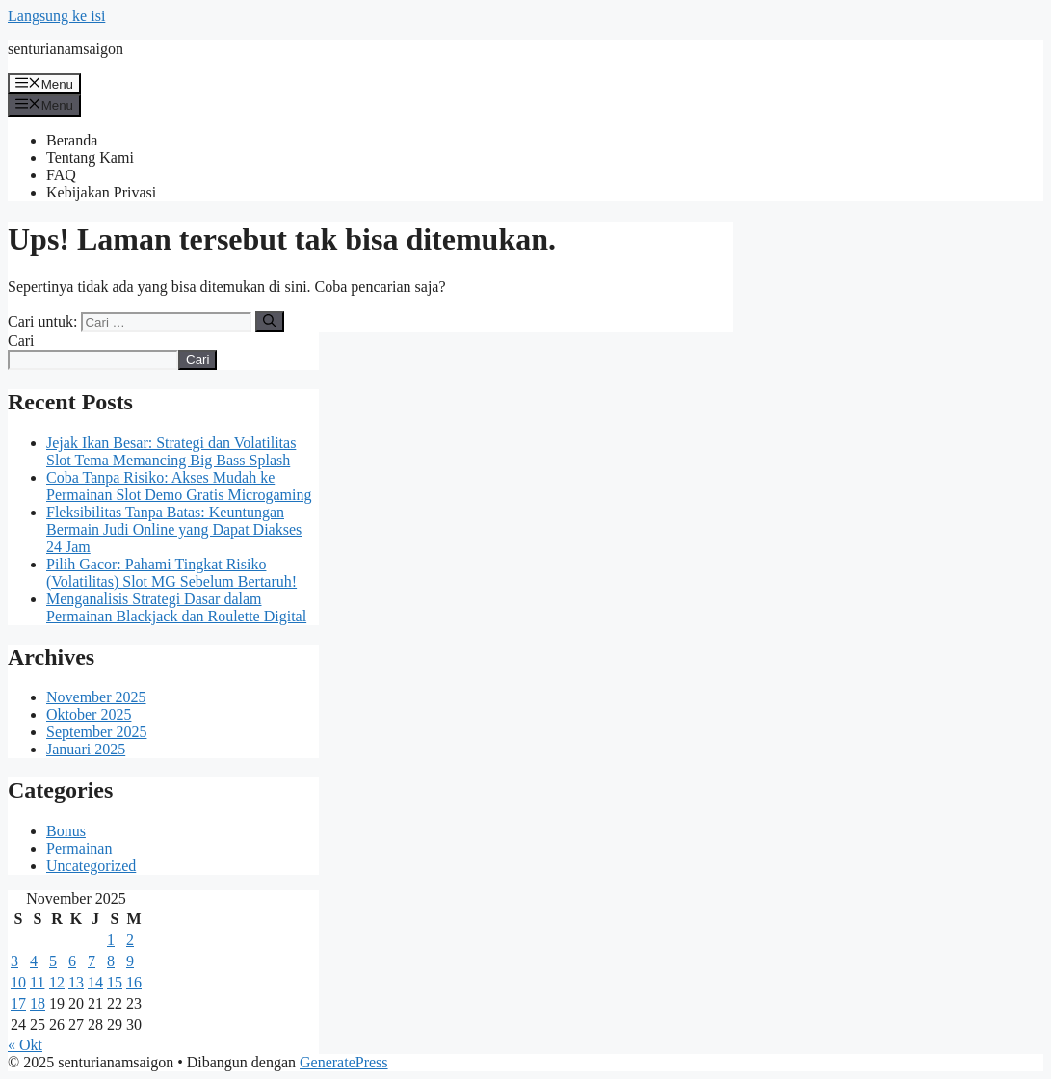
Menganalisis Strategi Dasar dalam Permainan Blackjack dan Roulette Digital (176, 607)
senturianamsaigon (65, 48)
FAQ (61, 175)
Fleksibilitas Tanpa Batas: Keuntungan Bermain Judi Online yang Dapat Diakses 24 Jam (174, 529)
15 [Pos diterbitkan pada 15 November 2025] (114, 982)
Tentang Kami (90, 157)
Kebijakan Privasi (101, 192)
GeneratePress (344, 1062)
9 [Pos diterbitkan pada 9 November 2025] (130, 961)
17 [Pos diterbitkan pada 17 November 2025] (18, 1003)
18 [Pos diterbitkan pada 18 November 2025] (37, 1003)
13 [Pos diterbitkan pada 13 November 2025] (76, 982)
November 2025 (96, 697)
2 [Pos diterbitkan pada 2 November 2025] (130, 940)
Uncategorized (91, 865)
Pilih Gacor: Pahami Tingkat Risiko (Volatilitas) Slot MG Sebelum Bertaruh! (171, 573)
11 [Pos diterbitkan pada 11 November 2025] (37, 982)
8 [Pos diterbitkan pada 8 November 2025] (111, 961)
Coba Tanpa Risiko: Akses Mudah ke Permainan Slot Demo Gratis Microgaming (179, 486)
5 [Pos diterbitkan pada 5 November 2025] (53, 961)
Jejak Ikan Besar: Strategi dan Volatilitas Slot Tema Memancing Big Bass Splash (171, 451)
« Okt (25, 1045)
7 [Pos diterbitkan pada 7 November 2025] (91, 961)
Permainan (79, 848)
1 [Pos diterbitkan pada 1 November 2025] (111, 940)
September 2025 (96, 732)
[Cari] (269, 321)
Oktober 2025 (88, 714)
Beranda (71, 140)
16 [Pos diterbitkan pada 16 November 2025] (134, 982)
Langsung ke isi (56, 16)
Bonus (66, 831)
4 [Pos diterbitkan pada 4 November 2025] (34, 961)
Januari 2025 (85, 749)
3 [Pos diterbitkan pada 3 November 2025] (14, 961)
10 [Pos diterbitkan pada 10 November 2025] (18, 982)
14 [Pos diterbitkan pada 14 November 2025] (95, 982)
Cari (21, 340)
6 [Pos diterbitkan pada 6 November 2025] (72, 961)
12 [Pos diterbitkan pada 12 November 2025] (57, 982)
